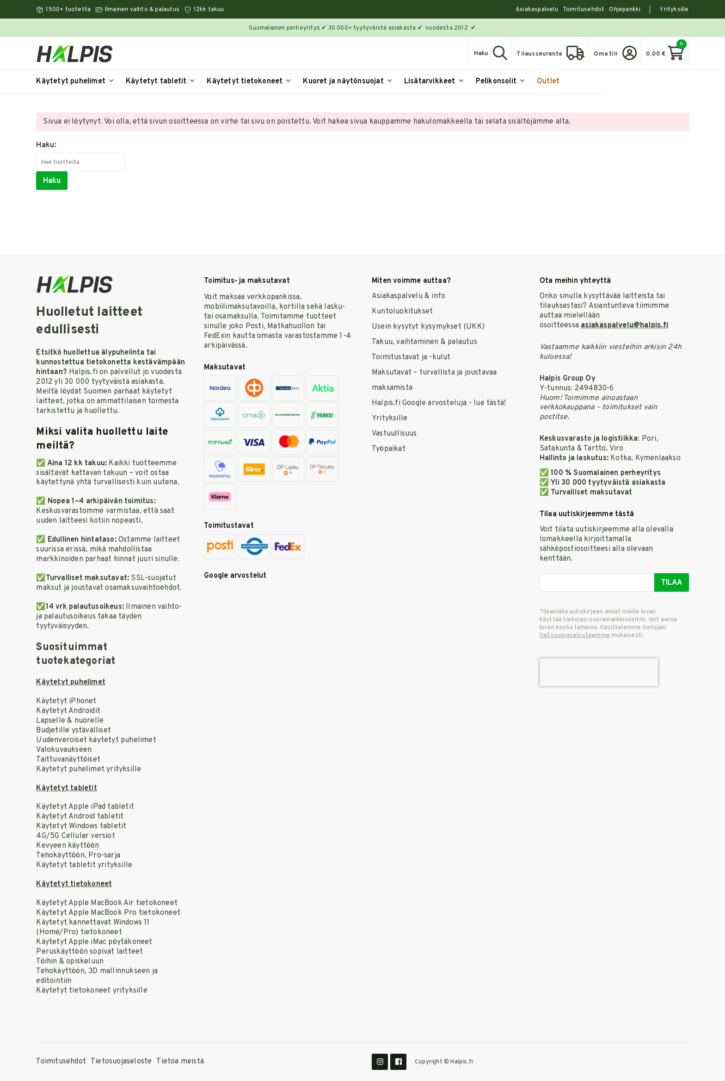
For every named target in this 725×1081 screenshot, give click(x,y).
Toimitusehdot (584, 9)
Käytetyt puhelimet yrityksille (88, 769)
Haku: (46, 145)
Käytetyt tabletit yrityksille (84, 865)
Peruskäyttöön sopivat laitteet (89, 951)
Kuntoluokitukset (402, 311)
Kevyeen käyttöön (67, 845)
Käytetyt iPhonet (66, 701)
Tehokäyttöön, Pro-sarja (78, 855)
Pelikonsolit (500, 81)
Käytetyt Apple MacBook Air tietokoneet (107, 903)
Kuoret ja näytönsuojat (347, 81)
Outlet (548, 81)
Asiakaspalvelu (537, 9)
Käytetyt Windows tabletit (81, 826)
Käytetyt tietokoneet (248, 81)
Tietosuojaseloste (121, 1061)
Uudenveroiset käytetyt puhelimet (96, 740)
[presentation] (599, 672)
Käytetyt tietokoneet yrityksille (91, 990)
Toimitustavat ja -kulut (411, 357)
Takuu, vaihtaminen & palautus (424, 342)
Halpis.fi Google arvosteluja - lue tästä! (439, 403)
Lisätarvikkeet (433, 81)
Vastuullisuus (394, 433)
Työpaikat (389, 449)
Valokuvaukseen (64, 750)
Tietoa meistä (180, 1061)
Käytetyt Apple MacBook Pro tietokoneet (108, 913)
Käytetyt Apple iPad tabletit (85, 807)
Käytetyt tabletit (160, 81)
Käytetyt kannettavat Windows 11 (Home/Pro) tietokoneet (92, 927)
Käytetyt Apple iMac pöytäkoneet (94, 942)
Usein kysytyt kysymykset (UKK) (428, 326)
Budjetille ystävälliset (73, 730)
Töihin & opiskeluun (70, 961)
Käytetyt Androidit (68, 711)
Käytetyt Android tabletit (79, 816)
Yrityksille (673, 9)
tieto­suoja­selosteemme (575, 635)
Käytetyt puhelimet (74, 81)
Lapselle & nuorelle (70, 720)
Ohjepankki (624, 9)
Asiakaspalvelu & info (408, 296)
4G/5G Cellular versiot (75, 836)
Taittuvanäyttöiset (68, 759)
